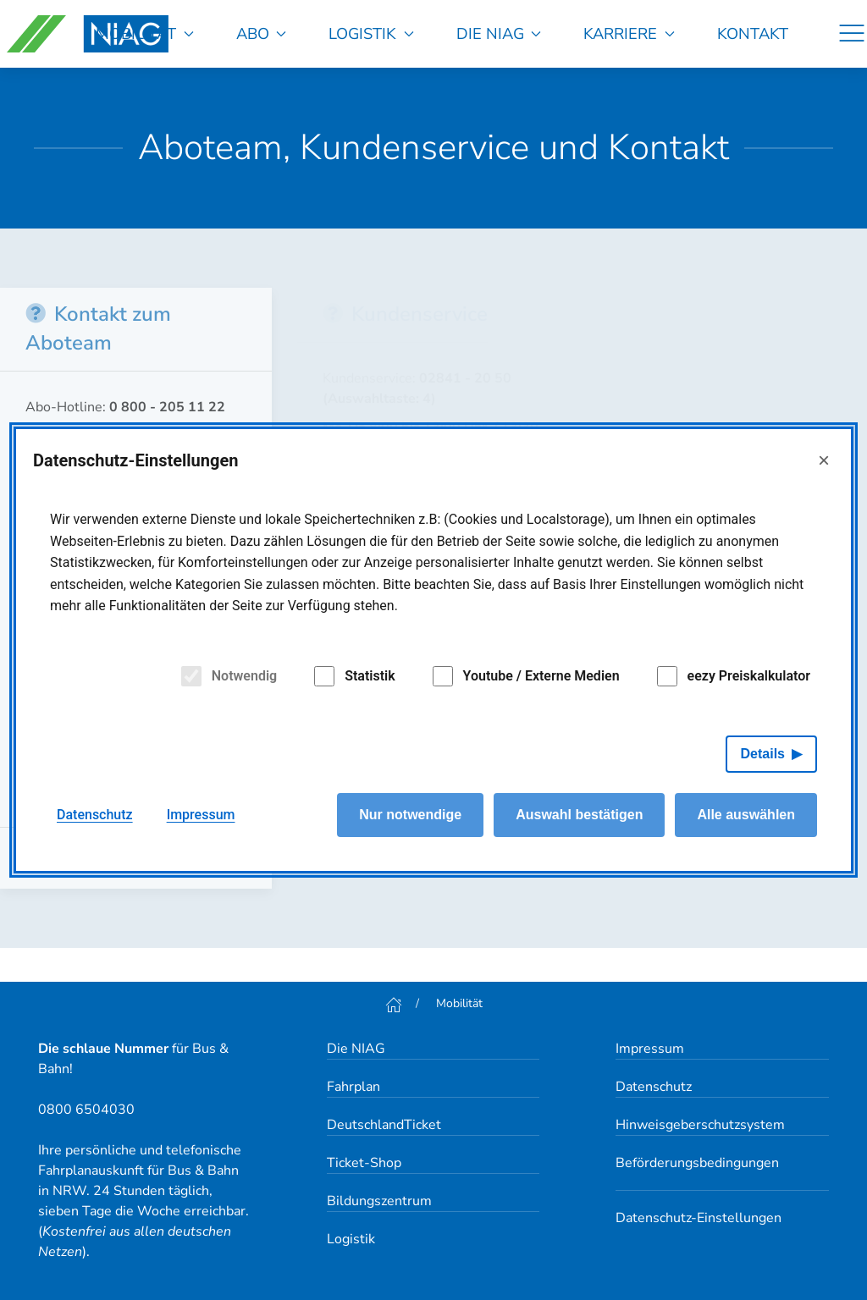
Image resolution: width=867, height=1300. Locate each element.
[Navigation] (852, 34)
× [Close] (824, 460)
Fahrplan (353, 1086)
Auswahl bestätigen (579, 814)
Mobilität (145, 33)
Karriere (629, 33)
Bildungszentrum (379, 1201)
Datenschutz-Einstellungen (698, 1218)
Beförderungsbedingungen (697, 1163)
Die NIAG (499, 33)
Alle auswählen (746, 814)
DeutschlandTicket (384, 1124)
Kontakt (752, 33)
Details (763, 753)
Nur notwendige (410, 814)
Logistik (371, 33)
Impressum (650, 1048)
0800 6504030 (86, 1109)
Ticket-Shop (364, 1163)
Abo (261, 33)
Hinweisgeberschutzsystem (700, 1124)
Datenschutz (654, 1086)
